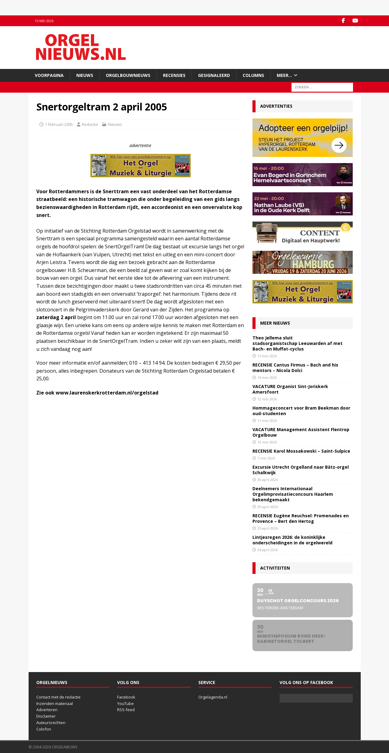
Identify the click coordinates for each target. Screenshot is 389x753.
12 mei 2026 (267, 399)
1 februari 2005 (59, 124)
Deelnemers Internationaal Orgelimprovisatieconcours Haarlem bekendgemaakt (292, 494)
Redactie (90, 124)
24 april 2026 (267, 549)
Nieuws (84, 75)
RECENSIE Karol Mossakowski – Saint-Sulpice (301, 451)
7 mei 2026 (266, 458)
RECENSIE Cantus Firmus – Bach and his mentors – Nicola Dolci (295, 367)
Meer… (284, 75)
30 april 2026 (267, 479)
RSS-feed (126, 709)
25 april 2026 (267, 528)
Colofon (43, 729)
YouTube (125, 703)
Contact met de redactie (58, 697)
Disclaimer (46, 716)
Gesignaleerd (214, 75)
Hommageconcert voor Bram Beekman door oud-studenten (301, 410)
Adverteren (47, 709)
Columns (253, 75)
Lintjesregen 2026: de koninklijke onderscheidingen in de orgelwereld (292, 540)
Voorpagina (49, 75)
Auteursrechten (50, 722)
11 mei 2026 (267, 420)
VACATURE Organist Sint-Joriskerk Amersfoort (290, 389)
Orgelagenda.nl (212, 697)
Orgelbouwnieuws (128, 75)
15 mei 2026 (267, 356)
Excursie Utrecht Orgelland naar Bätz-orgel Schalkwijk (300, 469)
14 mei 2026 (267, 377)
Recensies (174, 75)
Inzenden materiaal (54, 703)
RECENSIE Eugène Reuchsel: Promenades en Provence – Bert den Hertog (300, 518)
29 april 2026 (267, 506)
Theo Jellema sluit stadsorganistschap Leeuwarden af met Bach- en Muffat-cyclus (297, 343)
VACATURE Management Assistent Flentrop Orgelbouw (300, 432)
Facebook (126, 697)
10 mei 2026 (267, 442)
